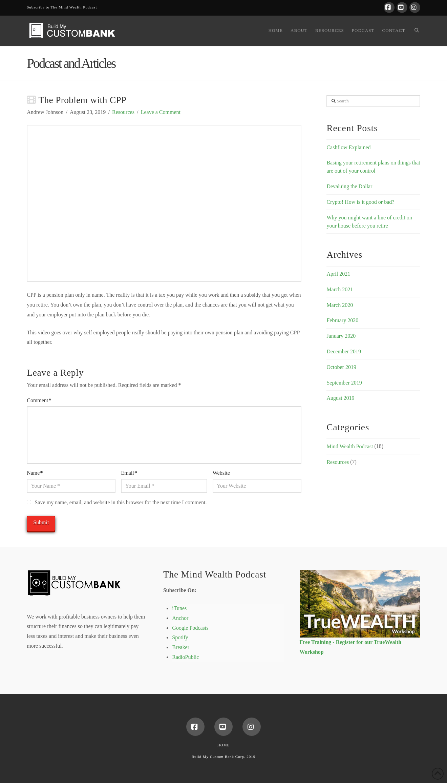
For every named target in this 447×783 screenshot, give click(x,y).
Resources (123, 112)
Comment (39, 400)
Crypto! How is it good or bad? (360, 202)
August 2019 (340, 398)
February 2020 (342, 320)
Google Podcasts (190, 628)
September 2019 (344, 383)
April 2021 (338, 274)
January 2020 (341, 336)
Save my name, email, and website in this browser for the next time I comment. (121, 502)
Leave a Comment (160, 112)
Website (221, 473)
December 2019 (343, 351)
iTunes (179, 608)
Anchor (180, 618)
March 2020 (339, 305)
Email (129, 473)
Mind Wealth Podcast (349, 446)
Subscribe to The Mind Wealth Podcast (62, 7)
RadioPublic (185, 657)
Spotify (180, 637)
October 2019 (341, 367)
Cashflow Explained (348, 147)
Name (35, 473)
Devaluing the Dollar (349, 186)
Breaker (180, 647)
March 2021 (339, 289)
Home (223, 745)
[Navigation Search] (414, 31)
